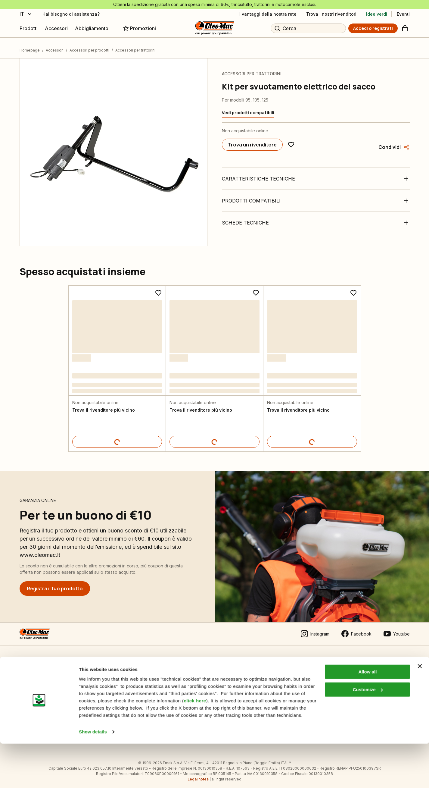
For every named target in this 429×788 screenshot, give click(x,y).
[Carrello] (405, 28)
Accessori (55, 46)
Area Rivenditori (324, 669)
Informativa (127, 681)
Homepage (30, 46)
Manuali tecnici (130, 693)
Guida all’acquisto (37, 681)
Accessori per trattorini (135, 46)
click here (195, 745)
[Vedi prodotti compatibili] (248, 109)
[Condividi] (394, 143)
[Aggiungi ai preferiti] (291, 140)
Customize (368, 733)
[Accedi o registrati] (373, 28)
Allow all (367, 716)
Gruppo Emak (225, 693)
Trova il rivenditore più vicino (103, 406)
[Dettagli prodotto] (117, 438)
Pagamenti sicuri (36, 693)
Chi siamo (221, 669)
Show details (93, 776)
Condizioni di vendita (40, 669)
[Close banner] (420, 711)
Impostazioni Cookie (136, 669)
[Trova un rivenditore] (252, 141)
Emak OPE (222, 681)
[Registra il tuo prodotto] (55, 584)
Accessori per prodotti (89, 46)
